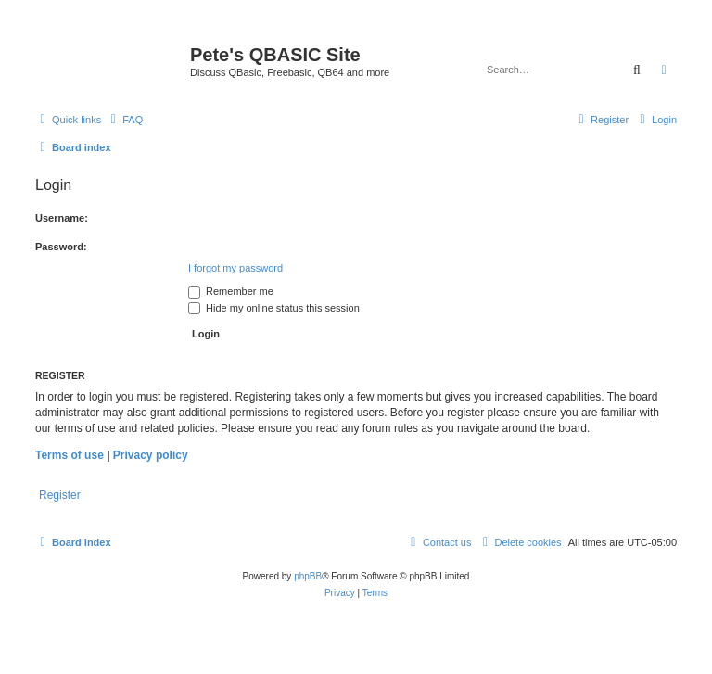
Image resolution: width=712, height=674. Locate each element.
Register (60, 495)
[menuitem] (124, 119)
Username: (61, 217)
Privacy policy (150, 455)
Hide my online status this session (274, 307)
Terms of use (69, 455)
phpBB (308, 576)
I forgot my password (235, 267)
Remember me (230, 291)
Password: (61, 246)
